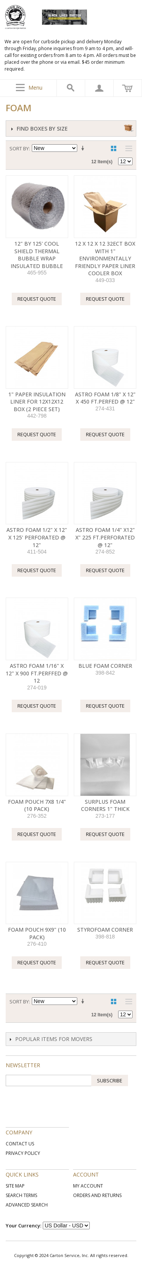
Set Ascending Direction (84, 148)
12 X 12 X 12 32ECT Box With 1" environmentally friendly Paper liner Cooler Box (105, 258)
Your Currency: (23, 1225)
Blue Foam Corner (105, 665)
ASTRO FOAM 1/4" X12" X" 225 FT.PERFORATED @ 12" (105, 537)
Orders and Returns (97, 1195)
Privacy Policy (23, 1153)
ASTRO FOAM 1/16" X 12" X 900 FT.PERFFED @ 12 (37, 673)
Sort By (19, 148)
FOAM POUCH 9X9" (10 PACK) (37, 933)
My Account (88, 1186)
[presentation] (63, 1101)
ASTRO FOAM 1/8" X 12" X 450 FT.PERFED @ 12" (105, 398)
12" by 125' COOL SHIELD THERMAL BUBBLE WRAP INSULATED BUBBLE (37, 255)
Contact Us (20, 1143)
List (127, 148)
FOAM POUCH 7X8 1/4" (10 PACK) (37, 805)
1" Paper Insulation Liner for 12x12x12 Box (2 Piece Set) (37, 402)
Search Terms (21, 1195)
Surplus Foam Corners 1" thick (105, 805)
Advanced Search (27, 1205)
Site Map (15, 1186)
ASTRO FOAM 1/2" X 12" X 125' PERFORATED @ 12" (36, 537)
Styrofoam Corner (105, 929)
